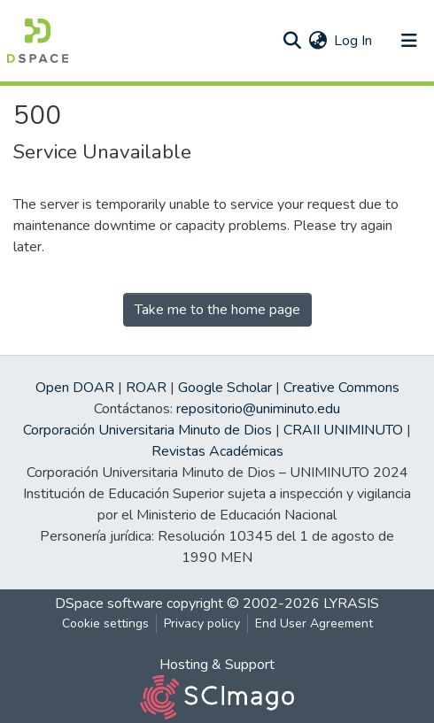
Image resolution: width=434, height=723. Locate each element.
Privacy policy (202, 623)
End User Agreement (314, 623)
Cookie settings (105, 623)
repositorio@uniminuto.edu (258, 409)
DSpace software (109, 603)
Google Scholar (225, 387)
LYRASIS (351, 603)
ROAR (146, 387)
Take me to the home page (217, 309)
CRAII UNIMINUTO (343, 430)
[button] (317, 40)
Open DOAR (74, 387)
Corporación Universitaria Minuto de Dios (147, 430)
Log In (354, 40)
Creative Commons (341, 387)
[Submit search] (292, 40)
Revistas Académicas (217, 451)
